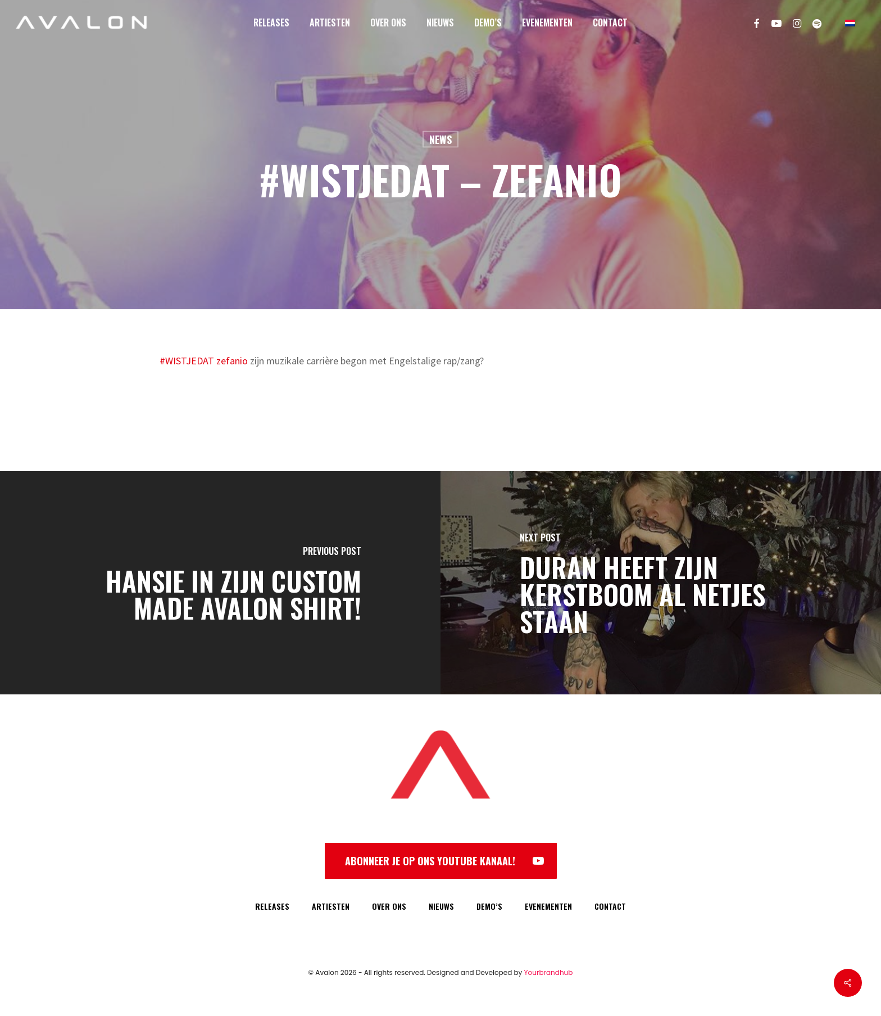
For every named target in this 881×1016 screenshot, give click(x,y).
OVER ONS (389, 906)
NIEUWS (441, 906)
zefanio (232, 360)
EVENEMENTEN (548, 906)
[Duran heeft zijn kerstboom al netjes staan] (660, 582)
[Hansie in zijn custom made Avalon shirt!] (220, 582)
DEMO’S (489, 906)
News (440, 139)
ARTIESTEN (330, 906)
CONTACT (610, 906)
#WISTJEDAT (187, 360)
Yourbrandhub (548, 972)
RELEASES (272, 906)
